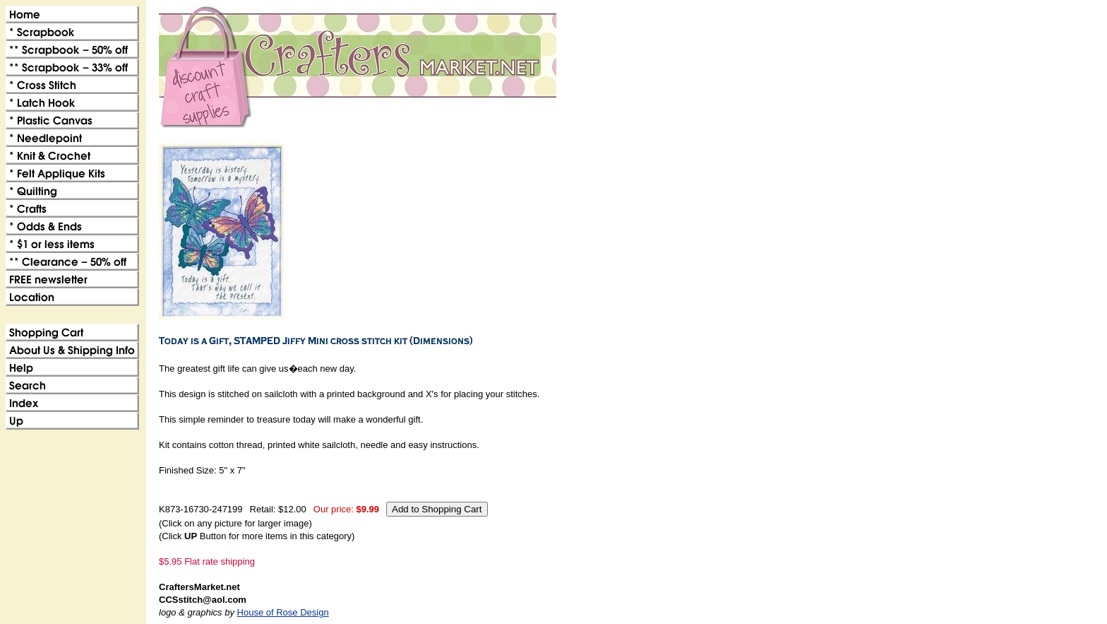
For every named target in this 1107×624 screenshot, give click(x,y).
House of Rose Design (283, 612)
